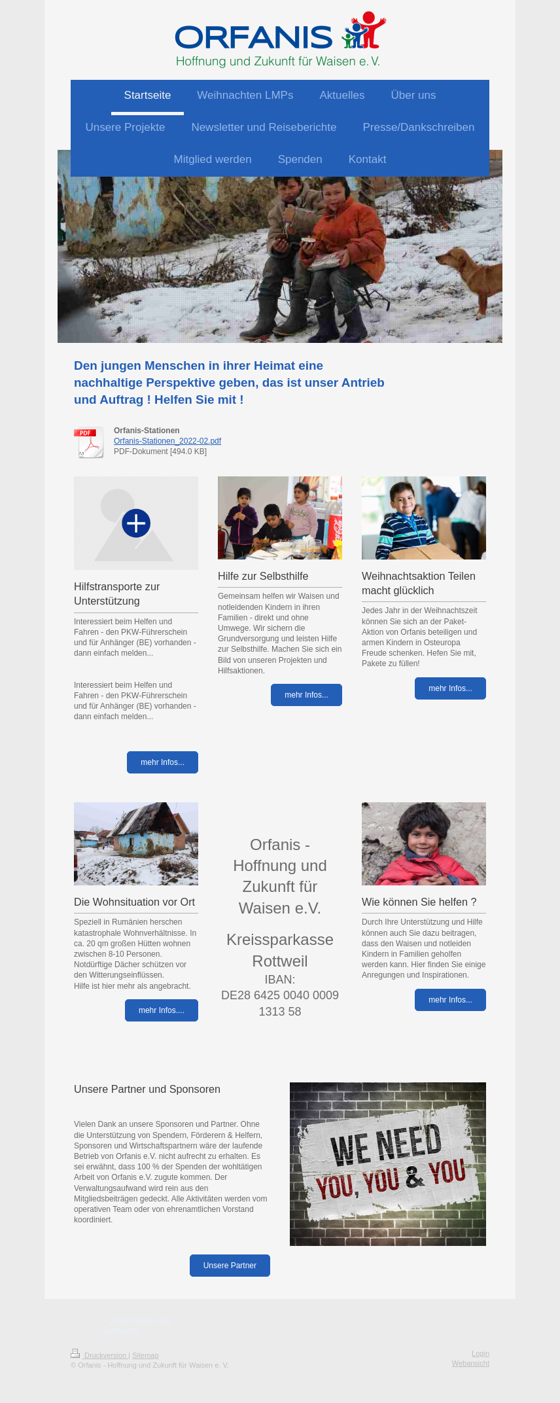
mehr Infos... (162, 762)
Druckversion (99, 1355)
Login (480, 1353)
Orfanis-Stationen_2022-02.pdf (167, 441)
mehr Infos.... (161, 1010)
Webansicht (470, 1363)
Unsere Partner (229, 1265)
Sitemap (145, 1355)
